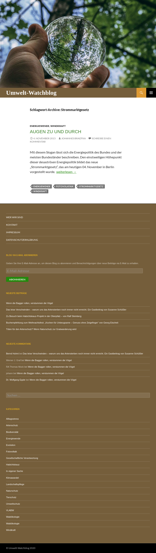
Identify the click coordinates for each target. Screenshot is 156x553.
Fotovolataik (65, 186)
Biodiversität (12, 432)
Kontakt (11, 224)
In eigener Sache (14, 471)
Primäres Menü (151, 93)
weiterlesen (66, 172)
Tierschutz (11, 497)
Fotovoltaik (11, 451)
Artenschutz (12, 425)
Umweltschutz (13, 504)
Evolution (10, 445)
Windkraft (58, 125)
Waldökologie (13, 517)
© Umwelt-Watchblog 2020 (20, 548)
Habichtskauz (13, 464)
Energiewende (39, 125)
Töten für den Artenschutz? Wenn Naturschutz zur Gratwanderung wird (41, 329)
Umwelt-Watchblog (31, 92)
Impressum (13, 232)
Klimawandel (12, 478)
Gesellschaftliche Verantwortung (22, 458)
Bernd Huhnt (12, 353)
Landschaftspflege (15, 484)
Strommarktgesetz (91, 186)
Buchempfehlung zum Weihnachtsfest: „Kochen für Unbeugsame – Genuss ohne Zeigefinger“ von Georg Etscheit (62, 322)
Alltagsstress (12, 419)
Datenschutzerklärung (22, 239)
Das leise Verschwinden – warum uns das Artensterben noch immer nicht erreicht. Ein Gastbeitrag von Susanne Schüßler (66, 309)
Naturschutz (12, 491)
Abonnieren (17, 279)
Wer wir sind (14, 217)
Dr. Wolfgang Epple (15, 380)
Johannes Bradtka (73, 138)
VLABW (10, 510)
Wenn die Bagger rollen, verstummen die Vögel (29, 303)
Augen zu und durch (55, 131)
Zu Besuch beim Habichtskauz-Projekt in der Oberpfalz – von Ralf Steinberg (43, 316)
